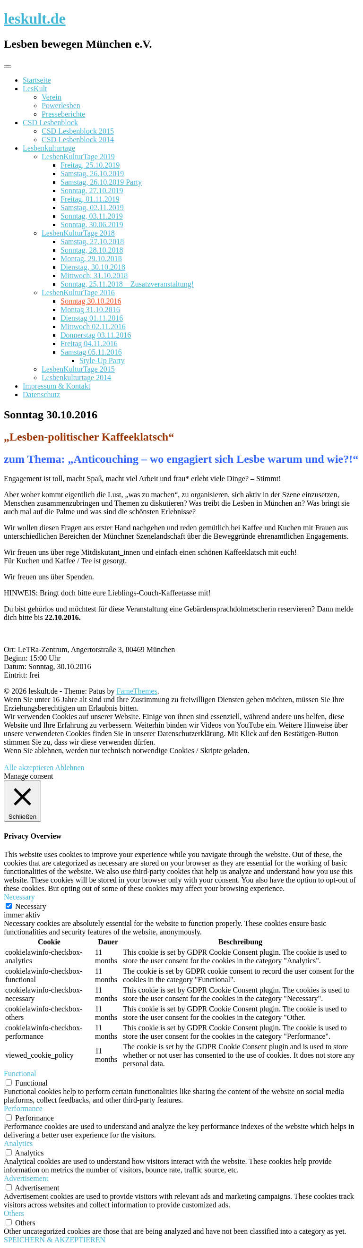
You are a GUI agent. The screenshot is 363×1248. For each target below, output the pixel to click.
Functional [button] (20, 1074)
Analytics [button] (18, 1143)
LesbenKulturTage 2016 (78, 293)
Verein (51, 97)
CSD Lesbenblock (50, 123)
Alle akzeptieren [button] (28, 768)
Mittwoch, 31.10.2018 (94, 276)
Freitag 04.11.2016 (89, 344)
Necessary (30, 906)
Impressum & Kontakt (56, 386)
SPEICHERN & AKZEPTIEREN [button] (54, 1240)
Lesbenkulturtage (49, 148)
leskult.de (35, 18)
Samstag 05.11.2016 (91, 352)
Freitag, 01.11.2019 (90, 199)
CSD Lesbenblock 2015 (78, 131)
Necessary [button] (19, 897)
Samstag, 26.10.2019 (92, 174)
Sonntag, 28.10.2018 (91, 250)
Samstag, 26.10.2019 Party (101, 182)
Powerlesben (61, 106)
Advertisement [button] (26, 1178)
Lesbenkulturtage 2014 (76, 378)
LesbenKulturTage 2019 (78, 157)
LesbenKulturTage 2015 (78, 369)
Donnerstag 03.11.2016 (95, 335)
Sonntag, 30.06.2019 (91, 225)
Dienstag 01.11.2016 (91, 318)
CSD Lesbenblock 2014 (78, 140)
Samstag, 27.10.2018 (92, 242)
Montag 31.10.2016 (90, 310)
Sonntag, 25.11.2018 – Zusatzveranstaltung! (127, 284)
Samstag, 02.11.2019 (92, 208)
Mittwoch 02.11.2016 (93, 327)
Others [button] (14, 1213)
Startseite (37, 80)
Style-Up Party (102, 361)
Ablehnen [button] (69, 768)
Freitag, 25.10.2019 (90, 165)
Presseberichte (63, 114)
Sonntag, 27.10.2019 (91, 191)
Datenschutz (41, 395)
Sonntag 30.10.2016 (90, 301)
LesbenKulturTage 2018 (78, 233)
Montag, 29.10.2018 (91, 259)
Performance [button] (23, 1108)
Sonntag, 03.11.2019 (91, 216)
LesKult (35, 89)
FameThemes (137, 691)
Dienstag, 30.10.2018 (92, 267)
